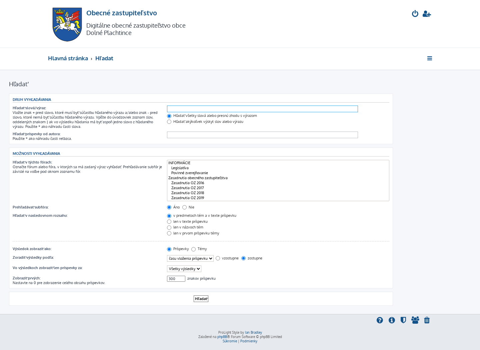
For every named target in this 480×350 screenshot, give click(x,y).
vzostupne (227, 258)
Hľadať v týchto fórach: (32, 162)
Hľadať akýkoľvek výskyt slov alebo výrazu (205, 121)
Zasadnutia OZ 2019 (278, 197)
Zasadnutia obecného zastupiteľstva (278, 177)
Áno (173, 207)
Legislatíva (278, 168)
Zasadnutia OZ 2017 (278, 187)
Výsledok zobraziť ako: (32, 248)
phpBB (222, 337)
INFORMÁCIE (278, 163)
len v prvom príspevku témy (193, 233)
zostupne (251, 258)
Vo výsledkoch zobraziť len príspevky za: (47, 267)
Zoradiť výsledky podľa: (33, 257)
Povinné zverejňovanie (278, 173)
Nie (188, 207)
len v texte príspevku (187, 221)
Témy (199, 248)
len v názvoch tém (185, 227)
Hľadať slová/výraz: (29, 108)
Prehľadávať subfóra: (30, 207)
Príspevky (178, 248)
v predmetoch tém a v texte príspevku (201, 215)
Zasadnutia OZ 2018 (278, 192)
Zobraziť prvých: (26, 278)
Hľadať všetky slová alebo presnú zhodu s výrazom (212, 115)
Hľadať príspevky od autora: (36, 134)
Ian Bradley (253, 332)
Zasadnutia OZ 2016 (278, 182)
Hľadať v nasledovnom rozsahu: (40, 215)
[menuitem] (415, 14)
